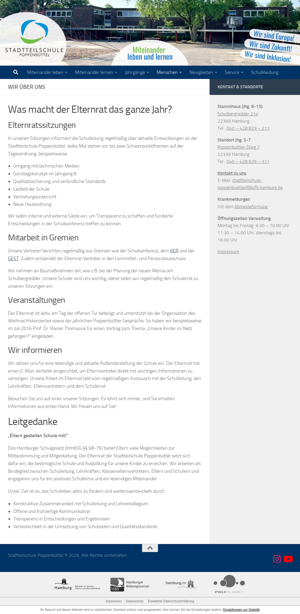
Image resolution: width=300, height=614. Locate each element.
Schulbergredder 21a (238, 113)
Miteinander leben (45, 72)
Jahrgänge (135, 72)
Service (232, 72)
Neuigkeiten (201, 72)
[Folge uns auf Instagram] (277, 559)
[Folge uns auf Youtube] (288, 559)
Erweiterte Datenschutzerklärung (171, 601)
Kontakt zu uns (232, 173)
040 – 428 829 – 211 (248, 128)
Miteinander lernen (94, 72)
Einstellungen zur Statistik (241, 610)
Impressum (228, 251)
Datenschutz (135, 601)
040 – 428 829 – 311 (248, 161)
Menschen (167, 72)
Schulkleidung (264, 72)
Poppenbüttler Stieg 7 (239, 147)
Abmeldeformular (251, 206)
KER (174, 251)
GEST (13, 258)
